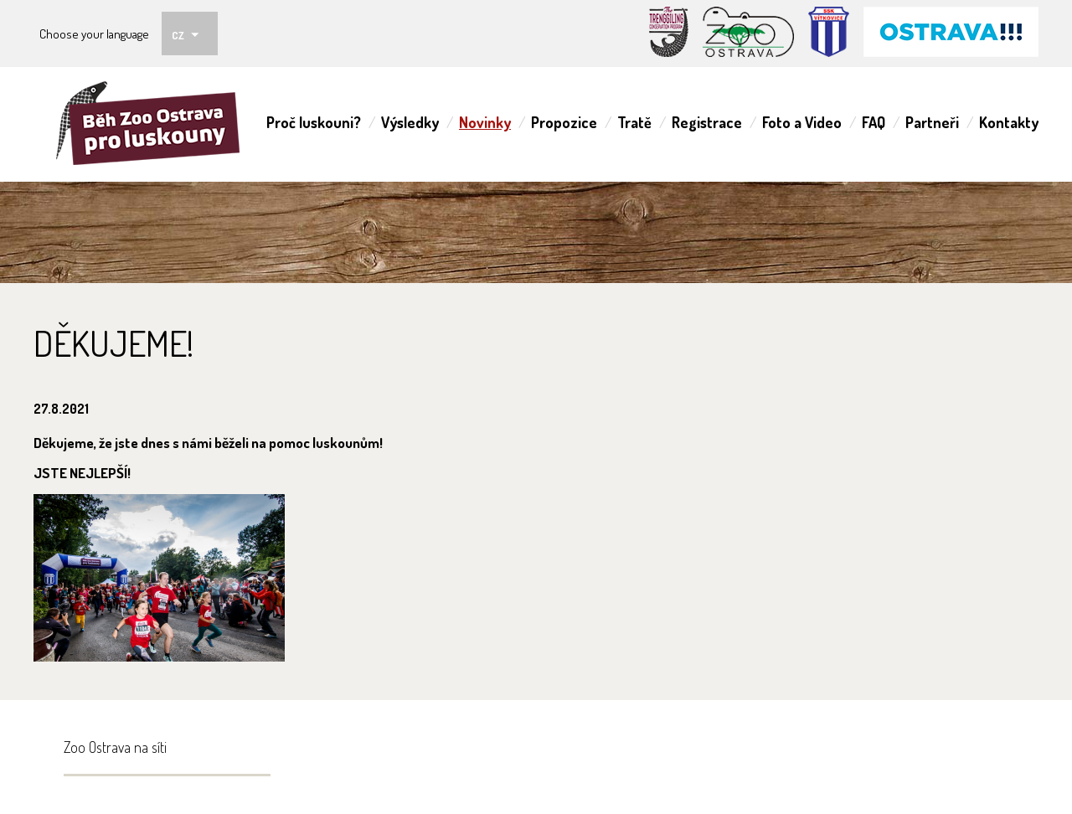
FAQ (873, 122)
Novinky (485, 122)
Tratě (634, 122)
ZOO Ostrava (153, 124)
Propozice (564, 122)
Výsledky (410, 122)
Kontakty (1008, 122)
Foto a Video (802, 122)
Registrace (707, 122)
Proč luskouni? (313, 122)
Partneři (932, 122)
